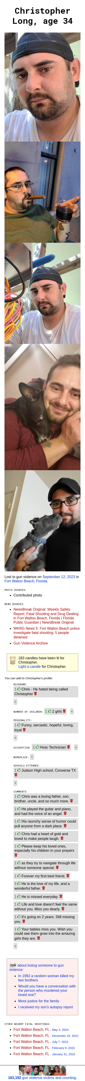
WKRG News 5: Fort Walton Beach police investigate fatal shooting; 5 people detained (46, 633)
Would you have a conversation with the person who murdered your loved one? (47, 990)
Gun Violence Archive (30, 643)
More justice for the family (38, 1001)
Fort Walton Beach (19, 581)
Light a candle (29, 666)
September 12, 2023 (58, 577)
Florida (41, 581)
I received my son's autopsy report (45, 1007)
